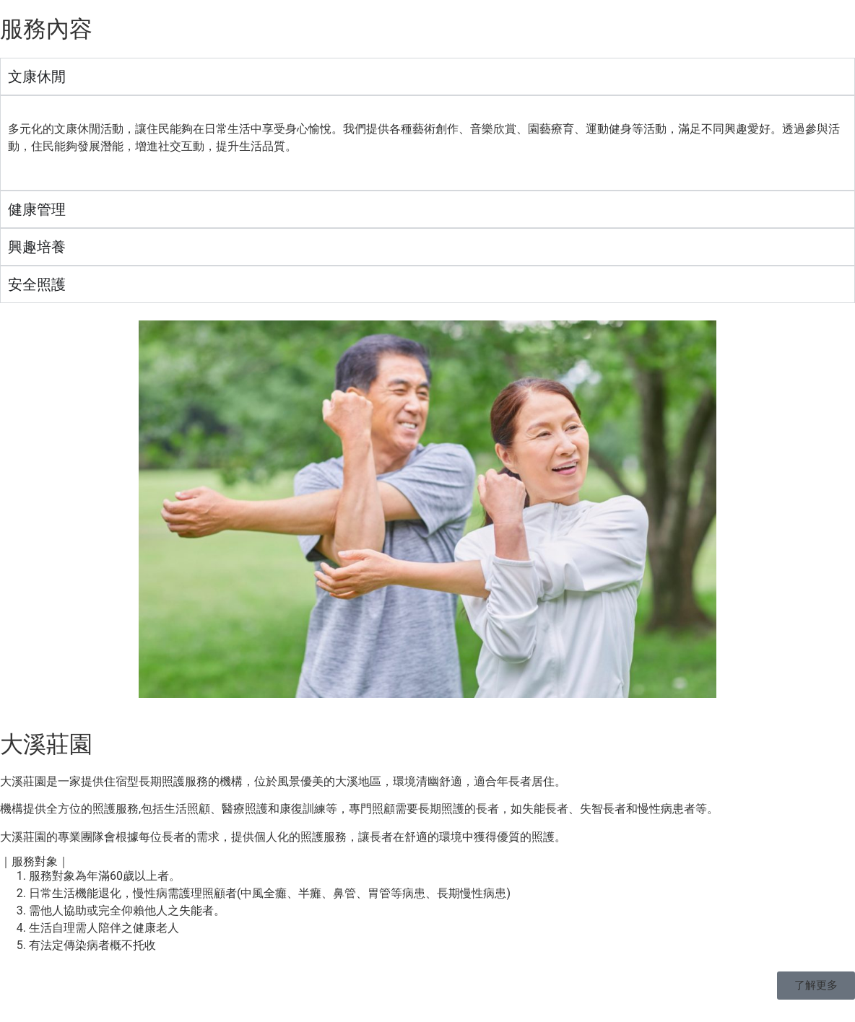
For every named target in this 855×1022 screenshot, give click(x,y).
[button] (816, 985)
